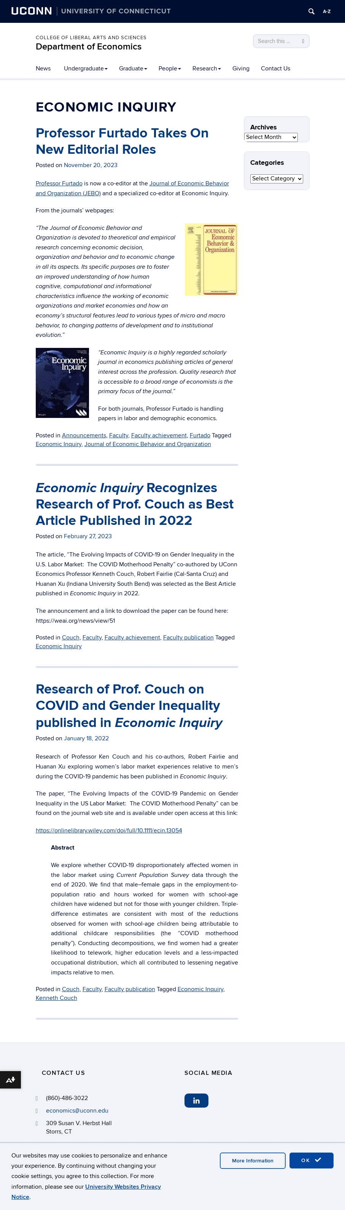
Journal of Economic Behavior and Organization (147, 444)
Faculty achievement (159, 435)
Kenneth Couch (56, 998)
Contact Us (275, 68)
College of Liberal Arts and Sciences (91, 38)
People (170, 68)
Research (206, 68)
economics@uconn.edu (77, 1110)
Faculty (118, 435)
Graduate (133, 68)
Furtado (200, 435)
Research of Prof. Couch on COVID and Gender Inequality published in (129, 706)
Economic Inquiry (58, 444)
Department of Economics (88, 46)
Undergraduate (86, 68)
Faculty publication (188, 637)
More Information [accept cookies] (252, 1160)
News (43, 68)
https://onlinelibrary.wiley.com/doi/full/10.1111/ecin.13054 (109, 830)
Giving (241, 68)
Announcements (84, 435)
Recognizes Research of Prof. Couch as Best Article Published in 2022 (135, 504)
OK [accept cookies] (311, 1160)
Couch (70, 637)
